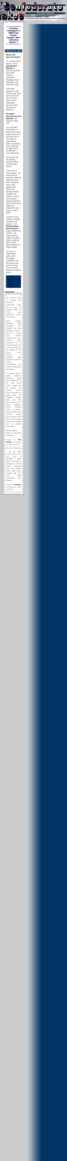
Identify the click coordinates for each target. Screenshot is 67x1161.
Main (18, 37)
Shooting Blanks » (13, 41)
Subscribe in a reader (46, 8)
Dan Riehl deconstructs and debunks (13, 116)
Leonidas (17, 485)
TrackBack (10, 286)
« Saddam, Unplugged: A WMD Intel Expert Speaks (13, 33)
